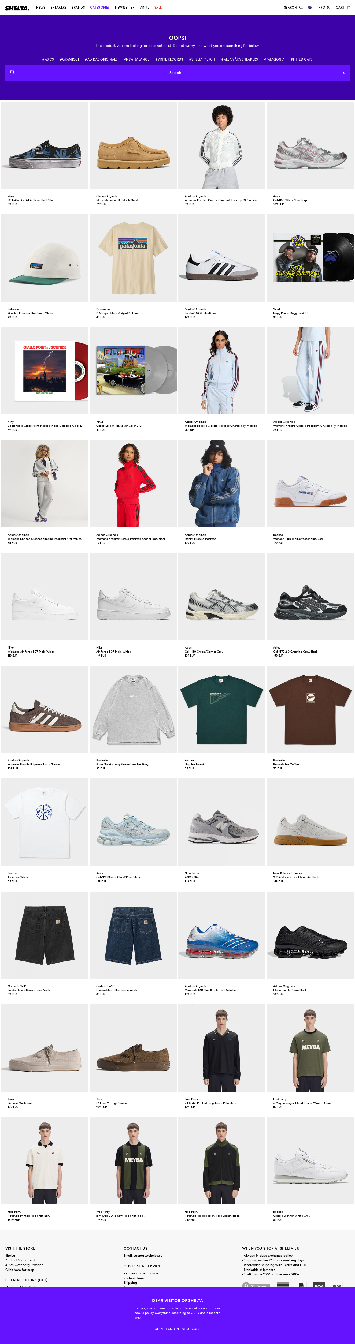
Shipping (130, 1283)
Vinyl (144, 7)
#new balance (136, 59)
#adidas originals (101, 59)
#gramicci (69, 59)
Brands (78, 7)
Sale (158, 7)
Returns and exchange (141, 1273)
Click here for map (19, 1270)
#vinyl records (169, 59)
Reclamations (134, 1278)
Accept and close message (177, 1329)
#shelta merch (202, 59)
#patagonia (274, 59)
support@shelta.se (148, 1255)
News (40, 7)
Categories (100, 7)
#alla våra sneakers (239, 59)
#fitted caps (301, 59)
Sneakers (58, 7)
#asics (48, 59)
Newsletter (125, 7)
